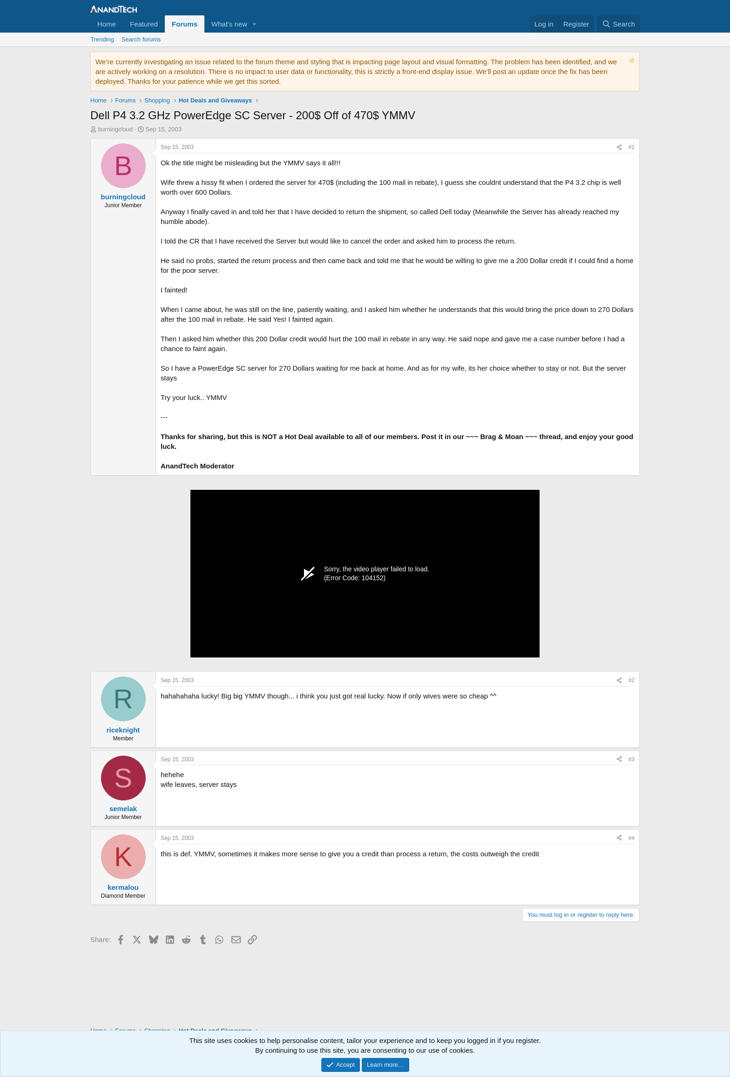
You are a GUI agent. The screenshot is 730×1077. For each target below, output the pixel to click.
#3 (632, 759)
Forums (184, 24)
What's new (229, 24)
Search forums (141, 39)
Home (106, 24)
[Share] (619, 147)
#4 (632, 838)
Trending (102, 39)
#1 (632, 147)
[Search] (618, 24)
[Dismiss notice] (631, 62)
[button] (254, 24)
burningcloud (115, 129)
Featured (144, 24)
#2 (632, 680)
